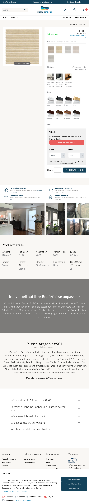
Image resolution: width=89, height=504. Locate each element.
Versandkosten (29, 459)
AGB (48, 462)
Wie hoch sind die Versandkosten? (45, 429)
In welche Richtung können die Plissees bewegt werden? (45, 408)
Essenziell (9, 497)
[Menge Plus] (60, 169)
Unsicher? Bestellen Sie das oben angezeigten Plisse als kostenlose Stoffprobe (66, 162)
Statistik (21, 497)
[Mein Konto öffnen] (74, 10)
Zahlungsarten (29, 462)
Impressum (50, 459)
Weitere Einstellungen (23, 500)
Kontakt (5, 466)
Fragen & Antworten (9, 459)
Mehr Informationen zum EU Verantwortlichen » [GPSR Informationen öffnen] (44, 378)
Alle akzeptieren (74, 479)
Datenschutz (51, 466)
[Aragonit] (22, 46)
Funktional (10, 500)
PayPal (50, 497)
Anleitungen (6, 462)
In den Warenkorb (74, 170)
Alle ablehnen (74, 488)
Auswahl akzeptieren (74, 484)
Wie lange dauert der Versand (45, 422)
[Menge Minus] (60, 171)
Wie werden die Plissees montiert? (45, 400)
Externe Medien (36, 497)
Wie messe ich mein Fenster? (45, 416)
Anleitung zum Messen (66, 142)
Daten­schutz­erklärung (11, 491)
